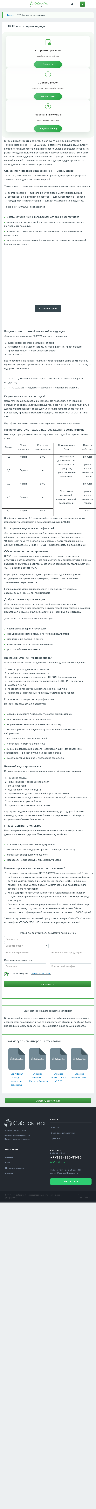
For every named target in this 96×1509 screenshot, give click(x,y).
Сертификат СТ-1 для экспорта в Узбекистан (16, 1073)
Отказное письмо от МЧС (79, 1069)
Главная (11, 15)
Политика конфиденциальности (17, 1129)
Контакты (9, 1167)
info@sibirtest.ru (57, 1155)
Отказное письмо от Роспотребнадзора (37, 1071)
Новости (55, 1121)
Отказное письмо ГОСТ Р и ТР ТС (58, 1071)
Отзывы (9, 1151)
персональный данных (41, 967)
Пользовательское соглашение (17, 1133)
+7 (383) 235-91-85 (65, 1151)
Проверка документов (16, 1161)
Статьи (8, 1156)
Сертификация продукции (63, 1126)
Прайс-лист (56, 1132)
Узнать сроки (48, 96)
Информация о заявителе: (18, 953)
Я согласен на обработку (29, 967)
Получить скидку (48, 128)
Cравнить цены (48, 308)
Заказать (48, 64)
